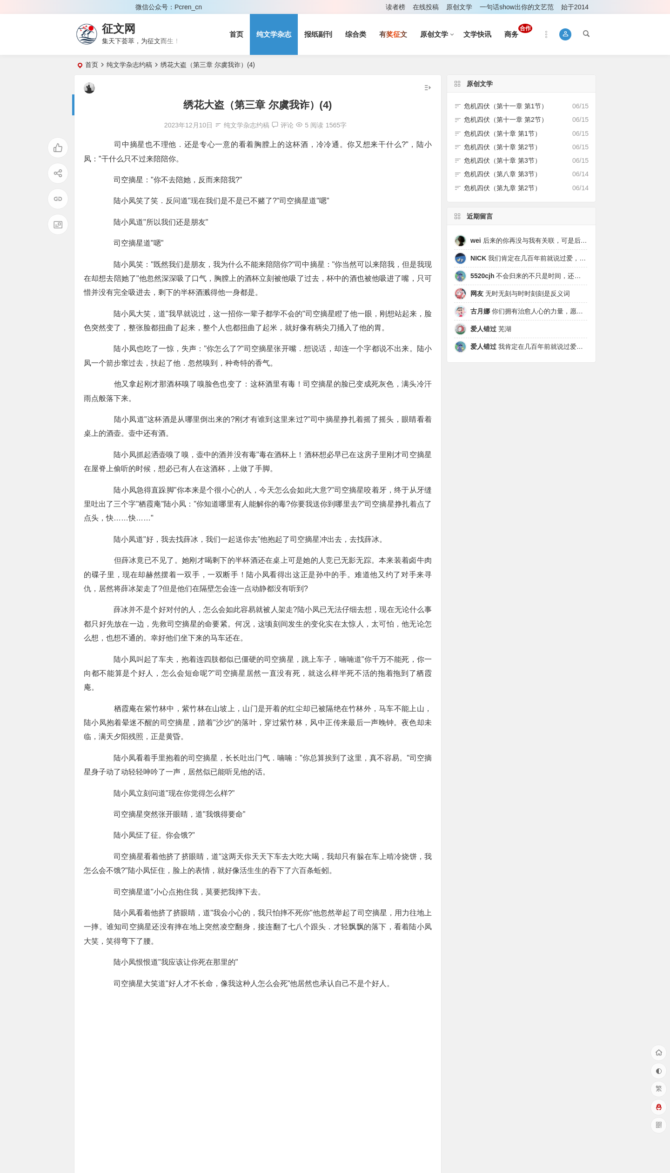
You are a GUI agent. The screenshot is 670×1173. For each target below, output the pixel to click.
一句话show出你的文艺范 (517, 7)
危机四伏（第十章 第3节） (502, 160)
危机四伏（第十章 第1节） (502, 133)
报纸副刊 (318, 34)
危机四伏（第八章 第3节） (502, 174)
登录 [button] (87, 7)
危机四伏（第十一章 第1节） (506, 106)
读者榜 (395, 7)
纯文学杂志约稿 (129, 64)
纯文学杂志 (273, 34)
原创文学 (459, 7)
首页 (236, 34)
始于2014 (575, 7)
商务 (518, 31)
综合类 (355, 34)
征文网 (118, 28)
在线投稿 (426, 7)
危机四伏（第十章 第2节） (502, 147)
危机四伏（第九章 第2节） (502, 188)
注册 (116, 7)
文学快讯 (477, 34)
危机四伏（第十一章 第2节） (506, 119)
